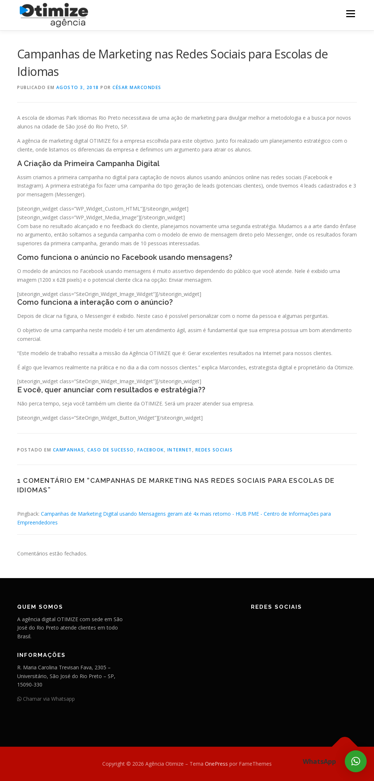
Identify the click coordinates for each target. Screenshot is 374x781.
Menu (350, 13)
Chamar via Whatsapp (46, 698)
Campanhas (68, 450)
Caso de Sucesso (110, 450)
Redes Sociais (214, 450)
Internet (179, 450)
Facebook (150, 450)
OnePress (216, 763)
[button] (356, 761)
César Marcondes (136, 87)
